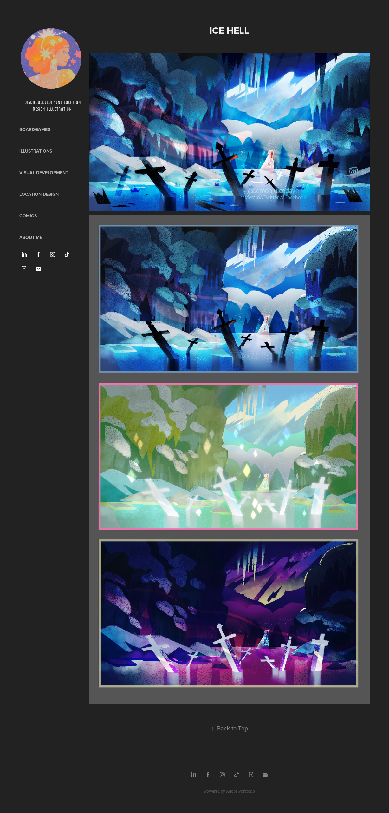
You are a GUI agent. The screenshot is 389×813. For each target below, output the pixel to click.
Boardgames (34, 129)
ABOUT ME (30, 237)
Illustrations (35, 151)
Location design (39, 194)
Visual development (43, 172)
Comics (28, 216)
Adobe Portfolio (240, 791)
